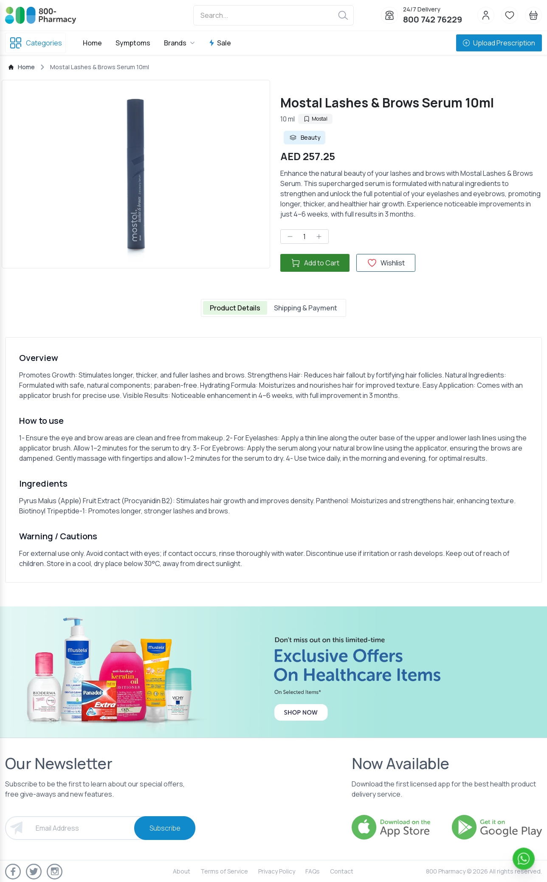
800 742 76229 (432, 19)
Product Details (235, 308)
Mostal (315, 118)
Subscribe (164, 828)
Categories (35, 43)
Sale (220, 43)
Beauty (304, 137)
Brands (179, 43)
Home (92, 43)
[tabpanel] (273, 460)
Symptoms (133, 43)
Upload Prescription (499, 43)
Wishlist (386, 263)
